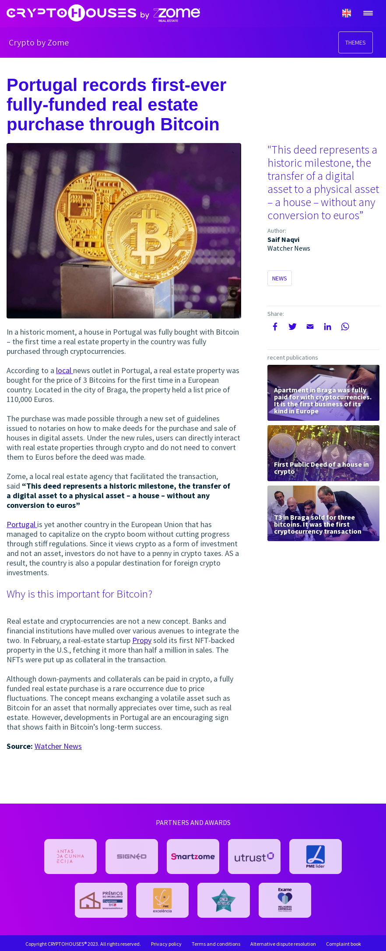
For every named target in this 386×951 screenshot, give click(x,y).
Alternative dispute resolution (283, 944)
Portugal (22, 524)
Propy (141, 640)
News (279, 278)
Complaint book (343, 944)
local (64, 370)
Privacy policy (166, 944)
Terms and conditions (216, 944)
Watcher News (58, 746)
